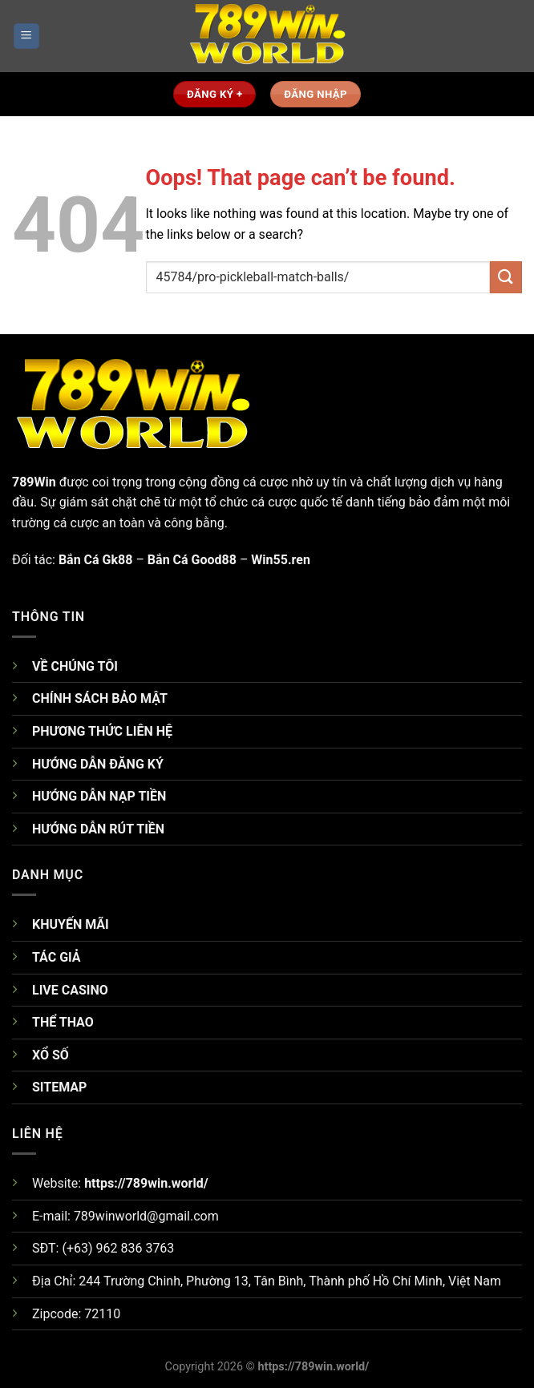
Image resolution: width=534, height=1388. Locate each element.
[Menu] (27, 36)
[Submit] (506, 277)
